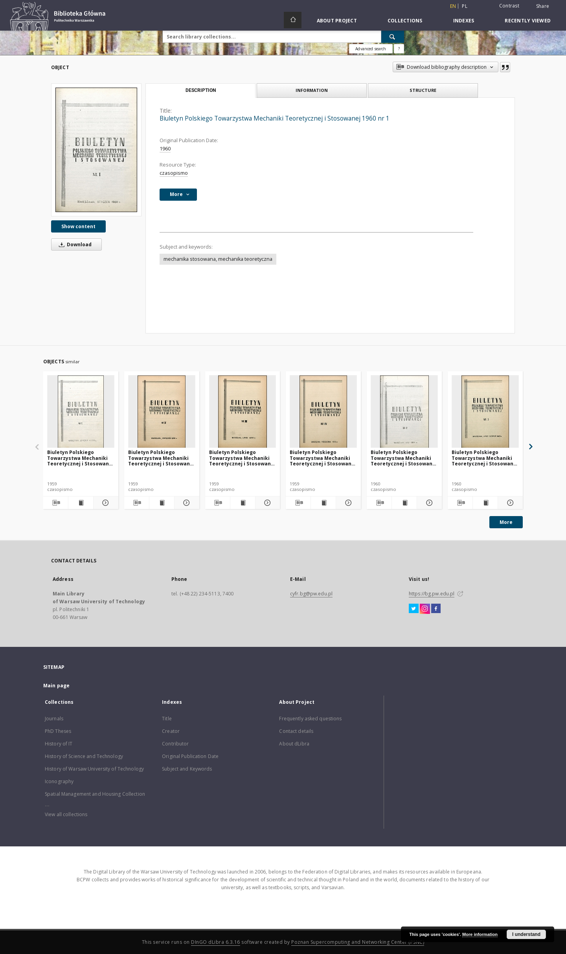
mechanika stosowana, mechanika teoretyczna (218, 259)
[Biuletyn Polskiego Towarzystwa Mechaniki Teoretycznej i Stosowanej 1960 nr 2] (404, 411)
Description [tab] (201, 90)
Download (74, 244)
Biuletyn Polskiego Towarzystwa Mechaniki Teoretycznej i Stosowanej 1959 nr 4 (323, 458)
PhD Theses (58, 731)
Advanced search (370, 48)
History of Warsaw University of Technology (94, 768)
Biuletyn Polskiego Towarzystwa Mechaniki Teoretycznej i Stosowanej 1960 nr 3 (485, 458)
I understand (526, 934)
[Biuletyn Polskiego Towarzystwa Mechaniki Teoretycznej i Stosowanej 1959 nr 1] (81, 411)
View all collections (66, 814)
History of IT (59, 743)
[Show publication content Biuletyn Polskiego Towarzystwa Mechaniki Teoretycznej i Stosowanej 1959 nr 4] (323, 503)
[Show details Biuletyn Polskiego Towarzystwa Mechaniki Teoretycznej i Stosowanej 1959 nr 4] (347, 503)
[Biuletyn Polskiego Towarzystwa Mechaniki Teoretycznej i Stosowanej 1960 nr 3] (485, 411)
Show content (78, 226)
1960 (165, 148)
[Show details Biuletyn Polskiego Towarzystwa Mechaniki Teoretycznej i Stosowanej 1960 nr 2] (428, 503)
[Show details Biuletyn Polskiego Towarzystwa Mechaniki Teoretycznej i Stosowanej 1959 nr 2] (185, 503)
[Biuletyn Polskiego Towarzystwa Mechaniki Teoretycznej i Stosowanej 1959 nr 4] (323, 411)
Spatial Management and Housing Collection (95, 794)
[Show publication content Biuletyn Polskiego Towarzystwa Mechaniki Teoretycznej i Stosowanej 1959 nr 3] (242, 503)
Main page (56, 685)
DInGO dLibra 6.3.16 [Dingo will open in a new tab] (215, 942)
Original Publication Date (190, 756)
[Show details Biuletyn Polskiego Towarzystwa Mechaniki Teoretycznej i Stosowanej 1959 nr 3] (266, 503)
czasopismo (174, 173)
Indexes (463, 20)
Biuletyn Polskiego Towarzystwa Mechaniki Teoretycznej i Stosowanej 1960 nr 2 (404, 458)
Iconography (59, 781)
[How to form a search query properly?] (399, 48)
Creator (171, 731)
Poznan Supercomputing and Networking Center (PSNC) (357, 942)
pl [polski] (464, 6)
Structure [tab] (423, 90)
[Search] (392, 36)
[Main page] (292, 20)
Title (167, 718)
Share (542, 6)
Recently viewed (528, 20)
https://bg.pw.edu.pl (431, 593)
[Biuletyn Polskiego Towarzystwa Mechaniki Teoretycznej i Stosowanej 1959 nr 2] (162, 411)
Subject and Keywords (187, 768)
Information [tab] (312, 90)
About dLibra (294, 743)
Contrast (509, 5)
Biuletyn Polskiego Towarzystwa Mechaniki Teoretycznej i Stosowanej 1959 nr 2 (161, 458)
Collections (405, 20)
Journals (54, 718)
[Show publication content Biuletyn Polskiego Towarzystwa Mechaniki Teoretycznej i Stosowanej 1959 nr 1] (80, 503)
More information (480, 934)
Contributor (175, 743)
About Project (337, 20)
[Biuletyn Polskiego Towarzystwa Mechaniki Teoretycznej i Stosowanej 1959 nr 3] (242, 411)
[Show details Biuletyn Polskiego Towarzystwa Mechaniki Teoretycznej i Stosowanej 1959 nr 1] (104, 503)
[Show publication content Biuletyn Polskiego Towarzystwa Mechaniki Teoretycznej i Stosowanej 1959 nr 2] (161, 503)
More (506, 522)
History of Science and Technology (84, 756)
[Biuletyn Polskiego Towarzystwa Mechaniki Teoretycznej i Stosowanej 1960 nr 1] (96, 150)
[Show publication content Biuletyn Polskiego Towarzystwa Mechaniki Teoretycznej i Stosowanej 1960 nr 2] (404, 503)
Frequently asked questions (310, 718)
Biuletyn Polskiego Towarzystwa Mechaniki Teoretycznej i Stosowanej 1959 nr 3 (242, 458)
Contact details (296, 731)
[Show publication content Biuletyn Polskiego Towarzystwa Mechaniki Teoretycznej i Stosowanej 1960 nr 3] (485, 503)
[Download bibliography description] (55, 503)
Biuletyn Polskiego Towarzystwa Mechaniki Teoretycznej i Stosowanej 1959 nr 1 (80, 458)
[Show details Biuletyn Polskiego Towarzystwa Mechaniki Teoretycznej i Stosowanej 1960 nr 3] (509, 503)
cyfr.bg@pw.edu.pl (311, 593)
